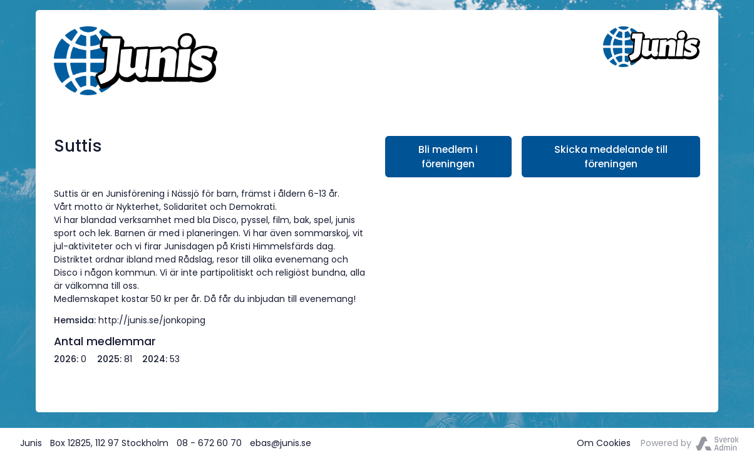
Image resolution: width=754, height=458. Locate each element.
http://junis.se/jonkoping (151, 320)
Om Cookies (604, 443)
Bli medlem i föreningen (448, 156)
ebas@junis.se (280, 443)
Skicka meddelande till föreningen (611, 156)
